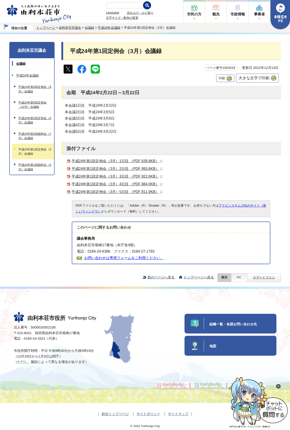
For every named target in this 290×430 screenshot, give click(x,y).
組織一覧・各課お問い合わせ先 (233, 324)
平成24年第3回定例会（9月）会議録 (34, 89)
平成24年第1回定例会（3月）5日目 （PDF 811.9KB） (117, 192)
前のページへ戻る (161, 277)
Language (112, 12)
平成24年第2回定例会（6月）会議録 (34, 120)
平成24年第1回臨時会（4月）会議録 (34, 167)
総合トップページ (115, 414)
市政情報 (237, 14)
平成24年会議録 (109, 27)
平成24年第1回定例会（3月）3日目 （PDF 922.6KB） (117, 176)
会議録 (89, 27)
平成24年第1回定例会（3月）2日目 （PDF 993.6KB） (117, 169)
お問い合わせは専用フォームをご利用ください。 (124, 258)
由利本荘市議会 (70, 27)
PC (239, 277)
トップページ (45, 27)
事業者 (259, 14)
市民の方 (194, 14)
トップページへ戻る (198, 277)
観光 (216, 14)
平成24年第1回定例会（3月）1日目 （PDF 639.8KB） (117, 161)
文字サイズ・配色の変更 (122, 17)
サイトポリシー (148, 414)
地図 (212, 346)
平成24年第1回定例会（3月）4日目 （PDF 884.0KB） (117, 184)
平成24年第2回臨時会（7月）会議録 (34, 136)
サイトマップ (178, 414)
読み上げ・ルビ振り (140, 12)
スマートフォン (264, 277)
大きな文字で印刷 (254, 78)
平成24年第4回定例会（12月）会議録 (32, 105)
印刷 (222, 78)
